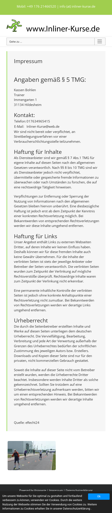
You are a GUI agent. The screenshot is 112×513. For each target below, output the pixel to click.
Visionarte (40, 490)
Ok (98, 496)
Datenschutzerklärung (79, 490)
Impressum (56, 490)
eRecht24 (32, 422)
